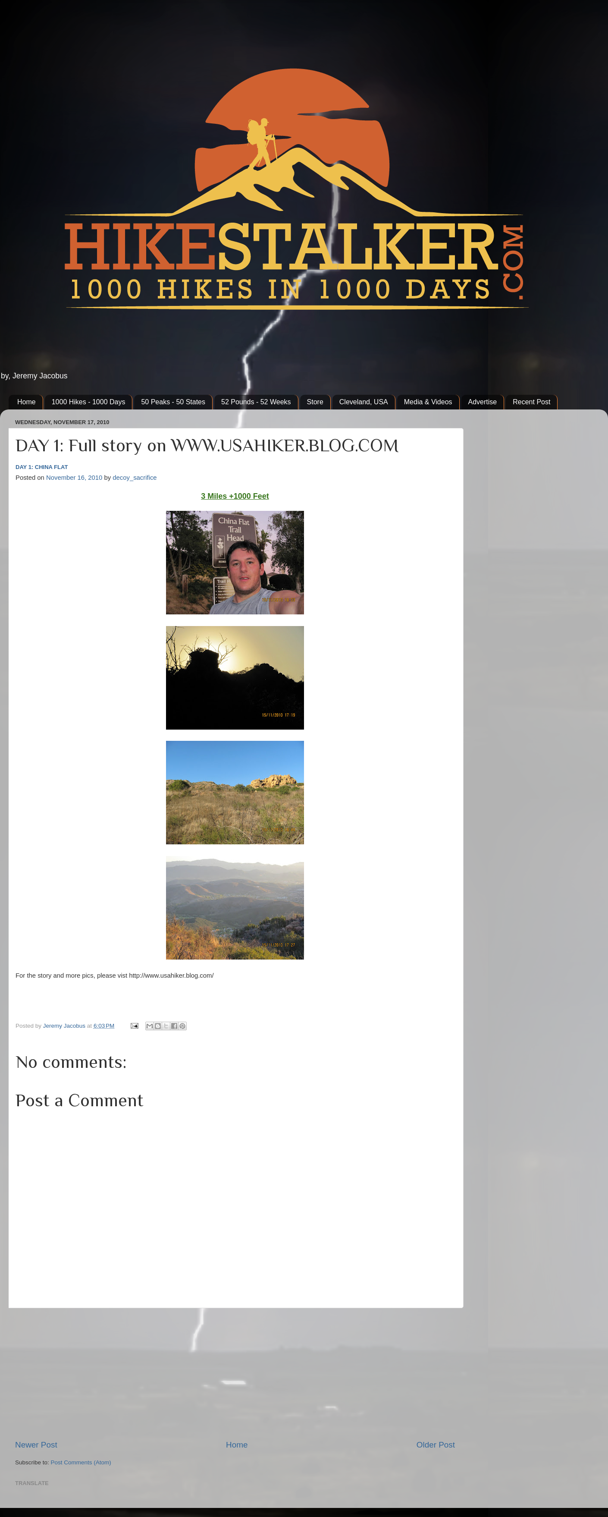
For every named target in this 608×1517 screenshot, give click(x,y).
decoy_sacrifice (135, 477)
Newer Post (36, 1444)
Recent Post (531, 402)
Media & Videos (428, 402)
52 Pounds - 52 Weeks (256, 402)
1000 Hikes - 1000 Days (88, 402)
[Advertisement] (235, 1374)
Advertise (482, 402)
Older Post (436, 1444)
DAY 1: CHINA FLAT (42, 467)
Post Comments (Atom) (81, 1462)
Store (315, 402)
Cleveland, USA (363, 402)
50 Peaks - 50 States (173, 402)
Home (26, 402)
